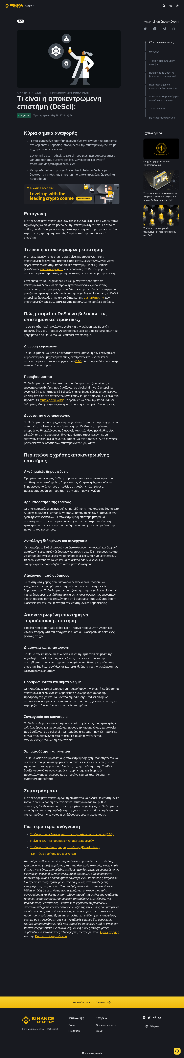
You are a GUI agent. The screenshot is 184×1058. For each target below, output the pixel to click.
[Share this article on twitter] (145, 28)
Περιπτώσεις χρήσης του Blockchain (53, 853)
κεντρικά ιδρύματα (51, 269)
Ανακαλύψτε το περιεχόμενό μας (92, 1002)
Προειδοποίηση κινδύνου (51, 936)
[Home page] (14, 5)
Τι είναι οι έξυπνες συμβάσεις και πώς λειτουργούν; (62, 840)
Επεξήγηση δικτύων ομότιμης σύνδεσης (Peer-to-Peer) (64, 847)
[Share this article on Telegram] (164, 28)
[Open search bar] (163, 5)
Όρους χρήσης (109, 932)
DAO (78, 361)
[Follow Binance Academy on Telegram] (154, 1017)
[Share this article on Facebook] (155, 28)
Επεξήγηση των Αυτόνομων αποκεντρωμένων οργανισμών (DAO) (72, 834)
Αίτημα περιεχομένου (106, 1025)
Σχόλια (99, 1031)
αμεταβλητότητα (94, 297)
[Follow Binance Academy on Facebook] (144, 1017)
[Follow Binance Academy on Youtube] (159, 1017)
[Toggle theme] (177, 6)
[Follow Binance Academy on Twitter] (149, 1017)
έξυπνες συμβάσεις (52, 400)
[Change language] (170, 5)
